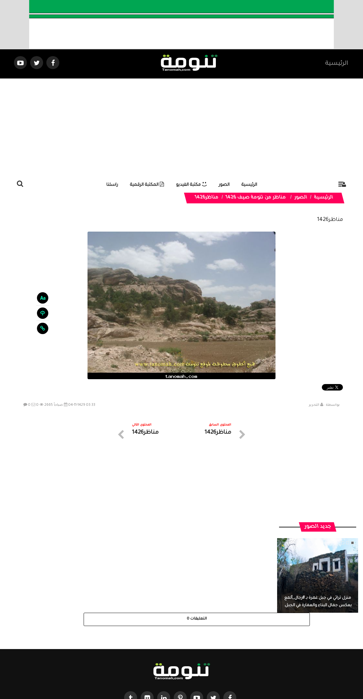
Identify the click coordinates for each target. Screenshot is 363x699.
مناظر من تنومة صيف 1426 (256, 197)
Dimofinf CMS (187, 672)
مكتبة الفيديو (191, 185)
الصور (224, 185)
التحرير (314, 405)
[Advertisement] (181, 127)
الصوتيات (171, 640)
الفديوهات (197, 640)
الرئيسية (336, 64)
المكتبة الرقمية (147, 185)
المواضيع (223, 640)
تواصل (149, 640)
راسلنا (112, 185)
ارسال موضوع (121, 640)
